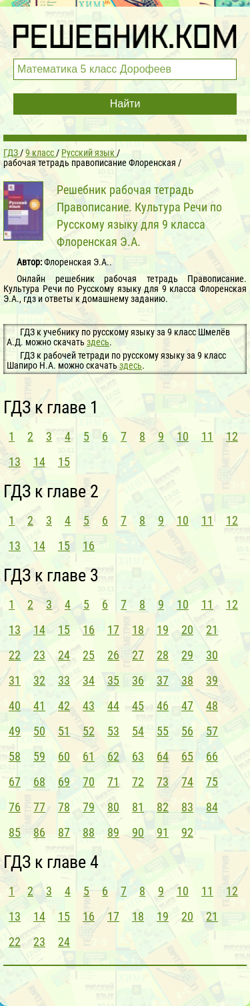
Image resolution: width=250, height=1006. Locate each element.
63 (138, 756)
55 (163, 731)
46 (163, 706)
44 (113, 706)
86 (39, 832)
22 (15, 655)
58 (15, 756)
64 (163, 756)
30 (212, 655)
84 (212, 807)
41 (39, 706)
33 (64, 680)
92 (187, 832)
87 (64, 832)
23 (39, 655)
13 (15, 462)
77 (39, 807)
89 (113, 832)
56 (187, 731)
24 (64, 655)
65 (187, 756)
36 (138, 680)
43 (89, 706)
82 (163, 807)
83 (187, 807)
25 (89, 655)
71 (113, 782)
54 (138, 731)
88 (89, 832)
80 (113, 807)
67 (15, 782)
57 (212, 731)
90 (138, 832)
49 (15, 731)
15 (64, 462)
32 (39, 680)
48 (212, 706)
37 (163, 680)
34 (89, 680)
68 (39, 782)
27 (138, 655)
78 (64, 807)
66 (212, 756)
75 (212, 782)
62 (113, 756)
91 (163, 832)
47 (187, 706)
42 (64, 706)
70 (89, 782)
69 (64, 782)
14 (39, 462)
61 (89, 756)
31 (15, 680)
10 (183, 436)
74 (187, 782)
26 (113, 655)
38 (187, 680)
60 (64, 756)
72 (138, 782)
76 (15, 807)
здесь (98, 342)
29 (187, 655)
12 (232, 436)
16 (89, 546)
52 (89, 731)
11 (207, 436)
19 (163, 630)
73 (163, 782)
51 (64, 731)
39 (212, 680)
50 (39, 731)
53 (113, 731)
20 (187, 630)
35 (113, 680)
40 (15, 706)
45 (138, 706)
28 (163, 655)
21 (212, 630)
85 (15, 832)
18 (138, 630)
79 (89, 807)
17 (113, 630)
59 (39, 756)
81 (138, 807)
